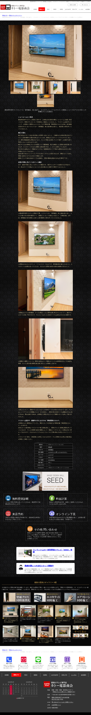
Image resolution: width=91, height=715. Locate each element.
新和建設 (50, 449)
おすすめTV (68, 9)
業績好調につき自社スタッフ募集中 (39, 566)
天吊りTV (74, 9)
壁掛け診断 (73, 4)
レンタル (81, 9)
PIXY (48, 9)
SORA (61, 9)
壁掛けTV (41, 9)
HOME (35, 9)
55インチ (51, 457)
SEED (54, 9)
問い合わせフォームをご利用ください (62, 702)
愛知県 (50, 447)
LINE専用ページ (56, 705)
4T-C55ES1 (51, 460)
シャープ (50, 455)
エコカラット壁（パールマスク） (57, 452)
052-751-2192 (55, 699)
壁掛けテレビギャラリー (15, 15)
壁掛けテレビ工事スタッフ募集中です (64, 692)
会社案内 (87, 9)
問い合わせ (85, 4)
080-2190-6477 (57, 697)
